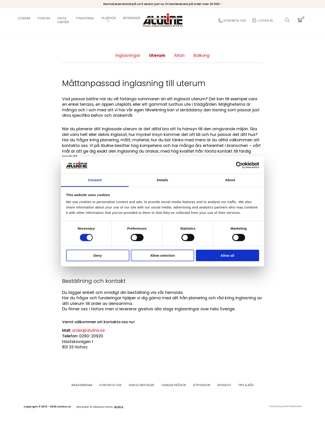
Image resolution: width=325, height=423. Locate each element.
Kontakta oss (111, 385)
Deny (97, 255)
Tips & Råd (246, 385)
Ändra (118, 407)
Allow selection (162, 255)
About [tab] (230, 180)
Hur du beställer (141, 385)
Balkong (201, 55)
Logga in (262, 20)
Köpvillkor (201, 385)
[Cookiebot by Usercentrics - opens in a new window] (239, 165)
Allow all (227, 255)
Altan (179, 55)
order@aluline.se (88, 330)
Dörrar (24, 18)
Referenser (131, 18)
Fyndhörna (85, 18)
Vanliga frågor (173, 385)
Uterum (157, 55)
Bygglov (224, 385)
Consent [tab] (95, 180)
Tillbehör (108, 18)
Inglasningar (128, 55)
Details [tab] (162, 180)
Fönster (43, 18)
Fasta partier (63, 20)
